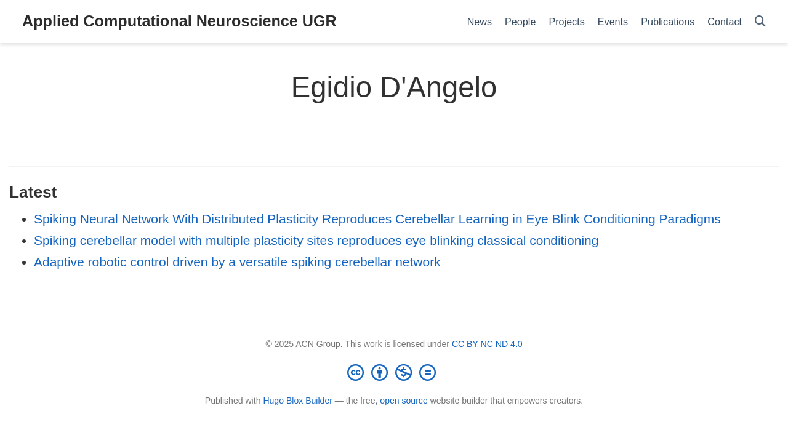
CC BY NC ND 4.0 (487, 344)
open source (403, 400)
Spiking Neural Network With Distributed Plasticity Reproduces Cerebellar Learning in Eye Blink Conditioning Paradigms (377, 219)
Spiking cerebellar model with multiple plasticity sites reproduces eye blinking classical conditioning (316, 240)
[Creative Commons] (394, 372)
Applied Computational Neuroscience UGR (179, 21)
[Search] (760, 22)
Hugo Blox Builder (297, 400)
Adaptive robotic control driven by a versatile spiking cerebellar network (237, 262)
